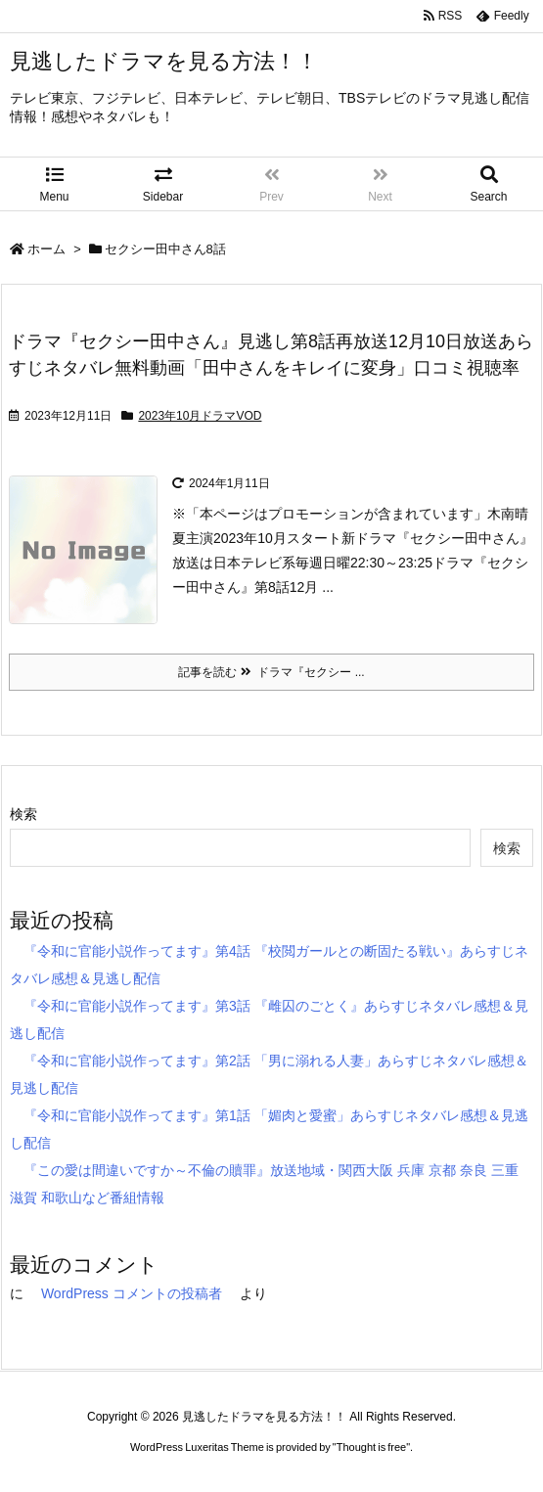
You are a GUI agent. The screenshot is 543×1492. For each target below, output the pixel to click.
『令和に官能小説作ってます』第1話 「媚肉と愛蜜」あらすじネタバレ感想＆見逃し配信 (269, 1129)
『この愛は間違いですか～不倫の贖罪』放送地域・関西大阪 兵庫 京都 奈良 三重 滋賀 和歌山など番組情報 (264, 1183)
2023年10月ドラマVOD (199, 416)
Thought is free (371, 1447)
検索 (23, 814)
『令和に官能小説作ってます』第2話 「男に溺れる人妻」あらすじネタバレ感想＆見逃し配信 (269, 1074)
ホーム (46, 249)
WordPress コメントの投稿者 (131, 1293)
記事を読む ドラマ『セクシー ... (271, 672)
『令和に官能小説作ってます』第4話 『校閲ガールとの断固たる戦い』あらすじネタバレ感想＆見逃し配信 (269, 964)
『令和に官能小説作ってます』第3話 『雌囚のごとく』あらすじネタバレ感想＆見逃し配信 (269, 1019)
